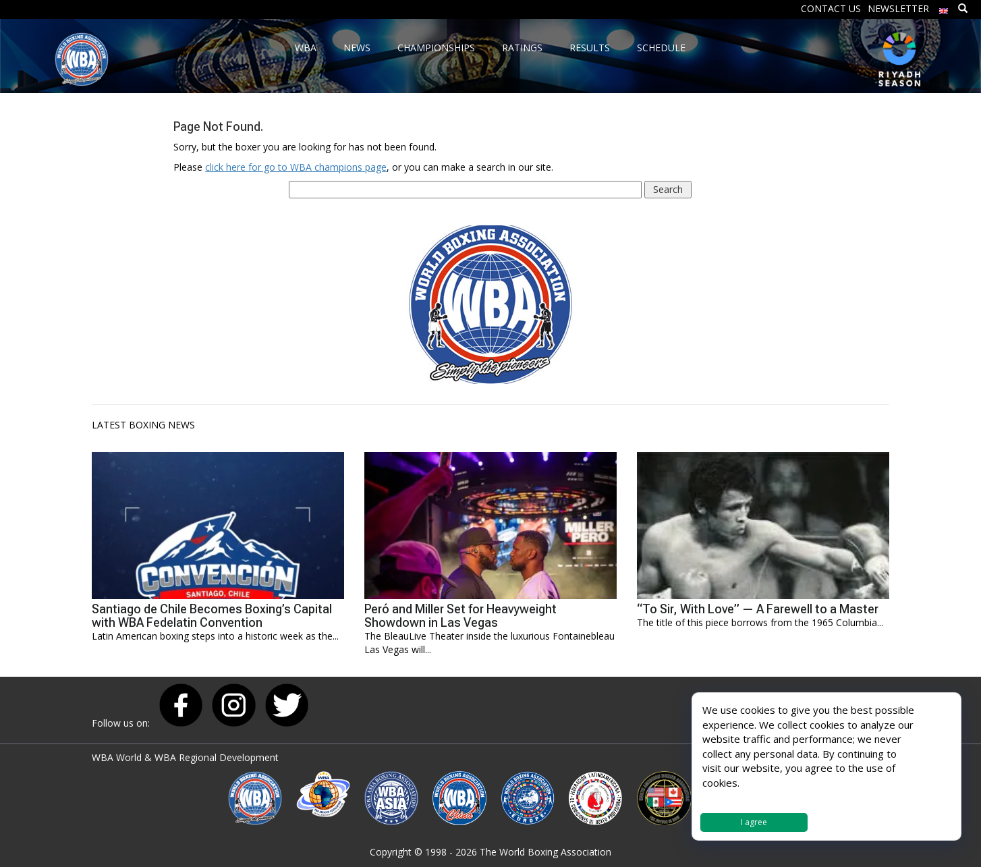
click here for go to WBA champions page (296, 167)
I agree (754, 822)
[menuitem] (943, 7)
